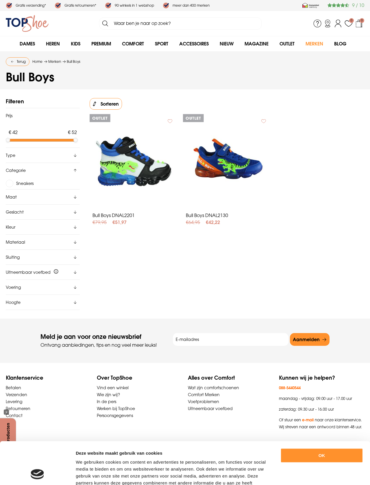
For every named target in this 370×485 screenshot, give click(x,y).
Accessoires (194, 44)
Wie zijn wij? (108, 394)
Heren (53, 44)
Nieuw (227, 44)
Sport (161, 44)
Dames (27, 44)
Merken (314, 44)
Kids (75, 44)
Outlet (287, 44)
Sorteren (110, 104)
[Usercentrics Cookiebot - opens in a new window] (37, 473)
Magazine (257, 44)
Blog (340, 44)
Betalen (13, 387)
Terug (21, 61)
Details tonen (317, 473)
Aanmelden (306, 339)
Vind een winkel (113, 387)
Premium (101, 44)
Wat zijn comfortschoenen (213, 387)
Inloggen (338, 23)
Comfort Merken (204, 394)
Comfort (133, 44)
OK (322, 415)
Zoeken (105, 23)
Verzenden (16, 394)
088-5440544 (290, 387)
